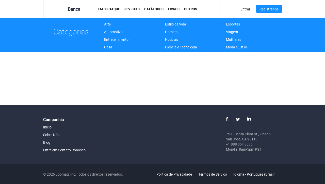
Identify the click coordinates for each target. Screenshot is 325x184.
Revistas (132, 9)
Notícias (171, 39)
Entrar (245, 9)
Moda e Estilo (236, 47)
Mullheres (233, 39)
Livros (174, 9)
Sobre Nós (51, 134)
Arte (107, 24)
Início (47, 127)
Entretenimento (116, 39)
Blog (46, 142)
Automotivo (113, 31)
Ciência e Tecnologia (181, 47)
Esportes (233, 24)
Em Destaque (109, 9)
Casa (108, 47)
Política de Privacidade (174, 174)
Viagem (232, 31)
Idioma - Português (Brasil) (257, 174)
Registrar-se (269, 9)
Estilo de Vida (175, 24)
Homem (171, 31)
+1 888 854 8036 (239, 144)
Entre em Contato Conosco (64, 150)
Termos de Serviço (212, 174)
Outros (190, 9)
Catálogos (154, 9)
